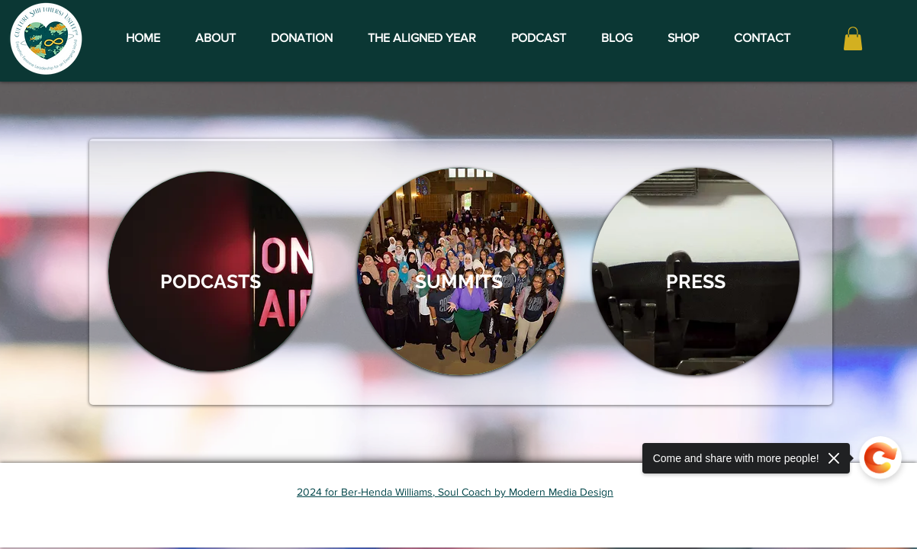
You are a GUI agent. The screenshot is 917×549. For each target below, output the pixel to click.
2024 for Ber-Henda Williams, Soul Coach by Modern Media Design (455, 492)
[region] (210, 271)
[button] (853, 38)
